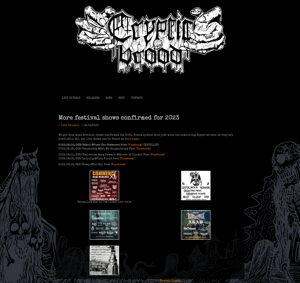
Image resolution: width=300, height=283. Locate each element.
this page (132, 139)
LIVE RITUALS (71, 98)
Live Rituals (70, 125)
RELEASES (93, 98)
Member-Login (170, 280)
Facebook (135, 145)
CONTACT (136, 98)
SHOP (121, 98)
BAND (109, 98)
